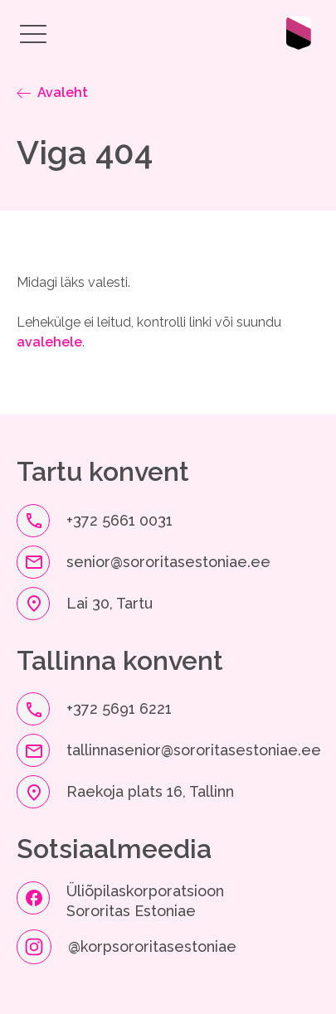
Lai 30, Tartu (109, 603)
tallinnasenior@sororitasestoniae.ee (193, 750)
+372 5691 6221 (119, 708)
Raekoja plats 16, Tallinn (150, 791)
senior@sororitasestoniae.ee (168, 561)
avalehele (49, 342)
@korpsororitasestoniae (152, 946)
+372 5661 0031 (119, 520)
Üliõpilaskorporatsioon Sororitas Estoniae (147, 900)
